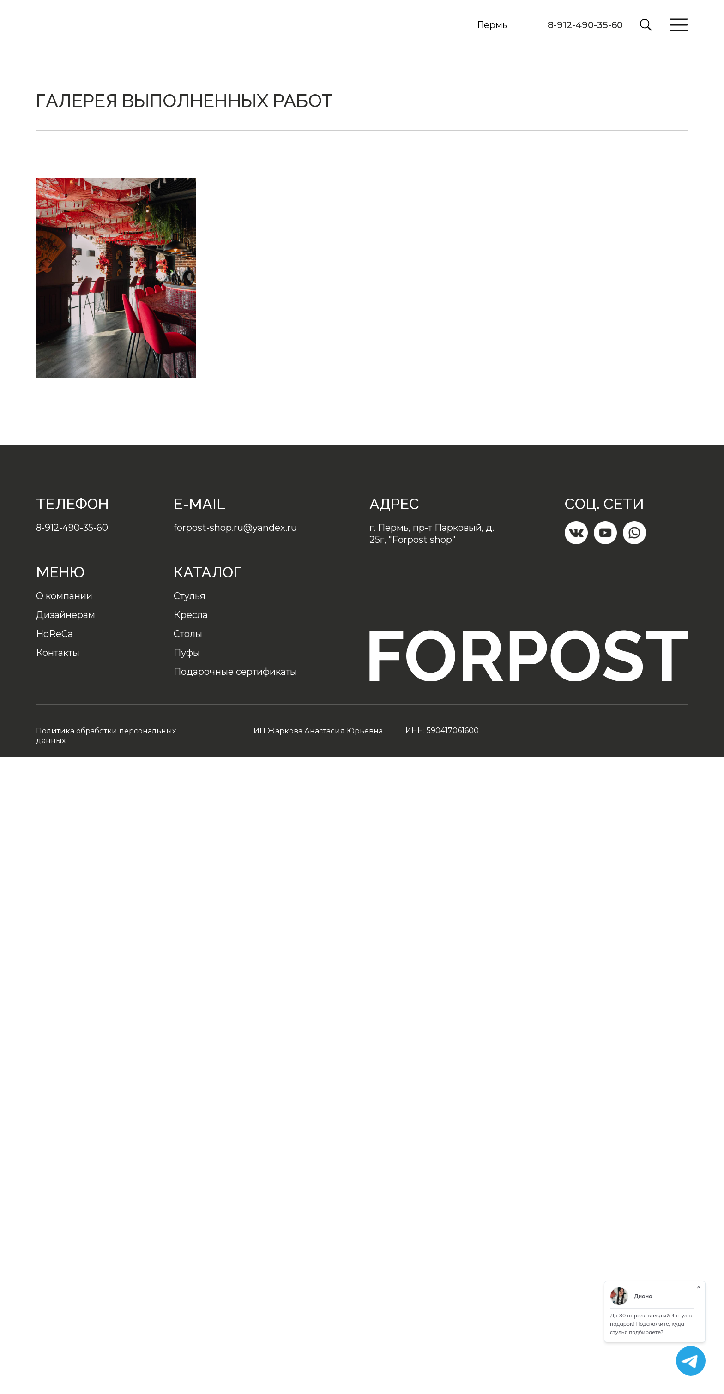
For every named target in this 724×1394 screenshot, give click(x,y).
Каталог (207, 572)
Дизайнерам (65, 614)
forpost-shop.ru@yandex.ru (235, 527)
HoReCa (54, 633)
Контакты (57, 652)
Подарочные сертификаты (235, 671)
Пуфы (187, 652)
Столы (188, 633)
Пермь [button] (492, 24)
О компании (64, 595)
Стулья (189, 595)
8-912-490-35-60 (585, 24)
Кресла (191, 614)
